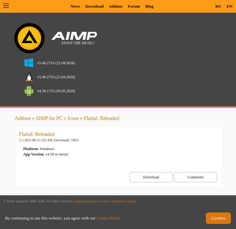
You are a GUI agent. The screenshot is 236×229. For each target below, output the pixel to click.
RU (218, 6)
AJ (20, 140)
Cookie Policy (109, 218)
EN (229, 6)
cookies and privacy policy (118, 201)
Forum (134, 6)
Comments (195, 177)
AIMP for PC (49, 118)
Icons (73, 118)
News (75, 6)
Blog (149, 6)
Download (94, 6)
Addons (116, 6)
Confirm (218, 218)
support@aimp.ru (86, 201)
